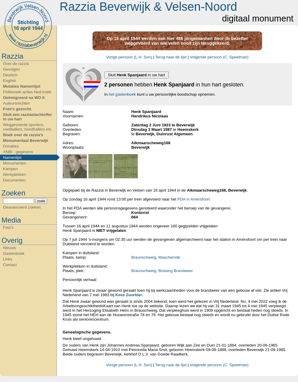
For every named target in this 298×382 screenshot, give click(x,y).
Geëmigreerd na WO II (23, 97)
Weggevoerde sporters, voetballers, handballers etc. (27, 126)
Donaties (11, 146)
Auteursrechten (16, 103)
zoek (41, 201)
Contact (10, 265)
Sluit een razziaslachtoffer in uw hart (27, 116)
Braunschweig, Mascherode (155, 257)
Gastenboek (13, 253)
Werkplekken (14, 174)
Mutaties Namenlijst (21, 86)
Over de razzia (16, 63)
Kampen (10, 169)
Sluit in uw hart (136, 75)
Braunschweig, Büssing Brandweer (162, 270)
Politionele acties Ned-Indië (27, 92)
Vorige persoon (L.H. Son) (129, 57)
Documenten (14, 180)
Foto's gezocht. (17, 109)
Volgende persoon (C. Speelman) (219, 57)
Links (7, 259)
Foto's (8, 227)
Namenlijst (12, 157)
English (9, 80)
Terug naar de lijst (171, 57)
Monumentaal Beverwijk (25, 140)
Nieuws (9, 248)
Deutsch (10, 75)
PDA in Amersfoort (193, 199)
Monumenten (14, 163)
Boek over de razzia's (23, 135)
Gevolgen (11, 69)
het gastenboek (122, 94)
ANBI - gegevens (18, 152)
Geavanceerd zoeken (22, 207)
